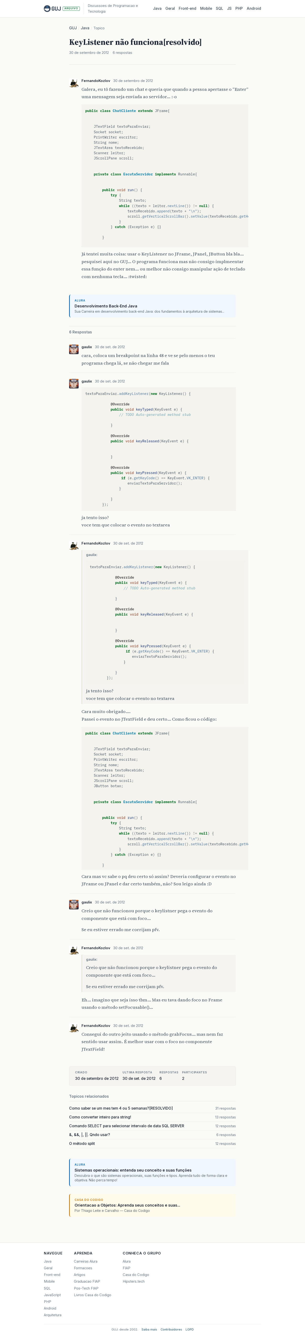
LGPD (190, 1329)
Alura (127, 1261)
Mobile (206, 8)
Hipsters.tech (134, 1281)
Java (157, 8)
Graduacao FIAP (87, 1281)
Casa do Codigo (136, 1275)
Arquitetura (52, 1315)
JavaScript (52, 1295)
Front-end (52, 1275)
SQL (219, 8)
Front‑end (187, 8)
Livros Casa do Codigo (92, 1295)
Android (254, 8)
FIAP (126, 1268)
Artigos (79, 1275)
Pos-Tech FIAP (86, 1288)
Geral (170, 8)
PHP (239, 8)
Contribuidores (171, 1329)
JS (229, 8)
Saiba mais (149, 1329)
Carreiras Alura (85, 1261)
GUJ (73, 28)
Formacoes (83, 1268)
